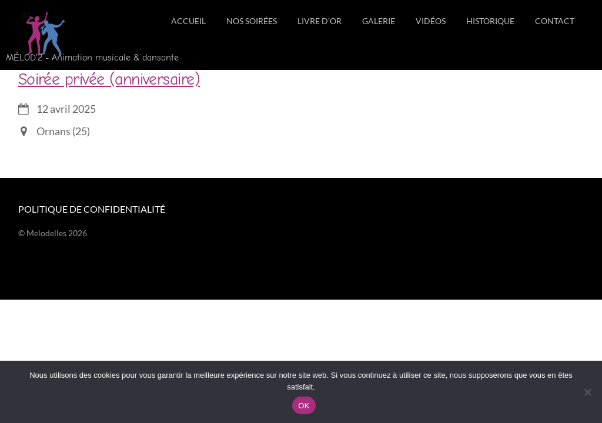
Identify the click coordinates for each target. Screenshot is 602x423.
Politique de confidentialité (91, 208)
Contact (554, 21)
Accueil (188, 21)
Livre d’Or (319, 21)
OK (303, 405)
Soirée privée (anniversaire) (109, 79)
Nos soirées (251, 21)
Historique (490, 21)
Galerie (378, 21)
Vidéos (431, 21)
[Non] (587, 392)
